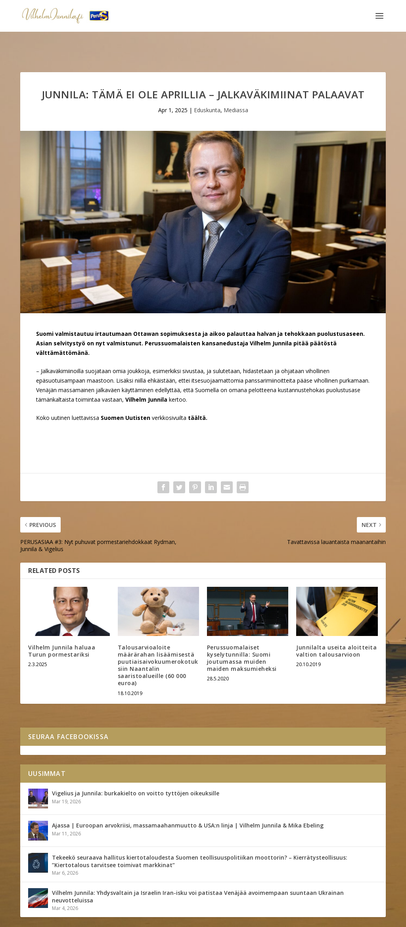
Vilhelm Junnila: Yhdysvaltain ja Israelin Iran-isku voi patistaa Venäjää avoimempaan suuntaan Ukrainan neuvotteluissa (198, 871)
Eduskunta (207, 85)
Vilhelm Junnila (46, 917)
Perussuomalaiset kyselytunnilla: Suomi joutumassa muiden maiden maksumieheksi (242, 633)
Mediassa (236, 85)
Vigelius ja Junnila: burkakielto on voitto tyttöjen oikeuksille (135, 768)
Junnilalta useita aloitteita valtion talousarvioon (336, 626)
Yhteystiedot (90, 917)
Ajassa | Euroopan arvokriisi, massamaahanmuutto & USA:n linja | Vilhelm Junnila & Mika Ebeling (188, 800)
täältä (197, 393)
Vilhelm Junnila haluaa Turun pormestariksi (61, 626)
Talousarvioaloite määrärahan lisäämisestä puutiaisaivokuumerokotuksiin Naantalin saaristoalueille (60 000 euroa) (158, 641)
